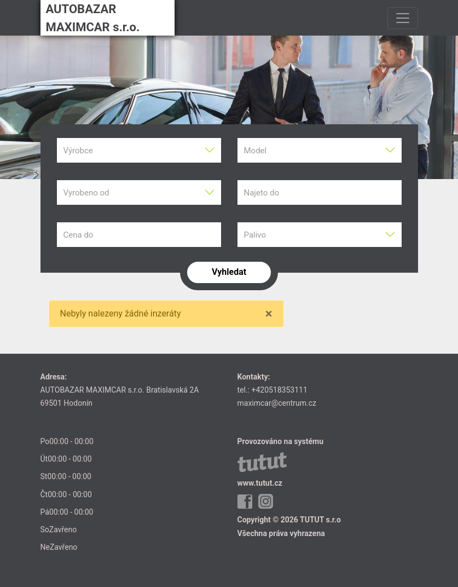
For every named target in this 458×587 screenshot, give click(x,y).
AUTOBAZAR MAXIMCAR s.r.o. (93, 18)
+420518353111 (279, 389)
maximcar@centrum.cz (277, 403)
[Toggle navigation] (402, 18)
